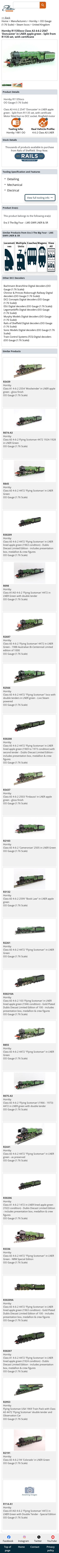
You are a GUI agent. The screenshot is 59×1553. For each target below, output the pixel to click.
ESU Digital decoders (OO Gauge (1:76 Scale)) (28, 306)
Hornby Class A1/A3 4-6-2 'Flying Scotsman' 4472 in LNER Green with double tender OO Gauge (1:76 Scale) (27, 592)
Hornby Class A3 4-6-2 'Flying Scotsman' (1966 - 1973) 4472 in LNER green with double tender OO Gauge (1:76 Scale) (28, 1102)
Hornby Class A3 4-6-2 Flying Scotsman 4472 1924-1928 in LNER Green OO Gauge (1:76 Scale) (29, 439)
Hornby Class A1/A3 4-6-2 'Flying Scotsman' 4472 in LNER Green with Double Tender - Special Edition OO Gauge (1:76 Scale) (29, 1510)
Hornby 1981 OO (15, 127)
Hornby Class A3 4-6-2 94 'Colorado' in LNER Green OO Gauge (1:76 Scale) (26, 1458)
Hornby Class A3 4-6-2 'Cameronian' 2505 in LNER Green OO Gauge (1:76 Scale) (29, 846)
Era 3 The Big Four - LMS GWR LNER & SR (26, 222)
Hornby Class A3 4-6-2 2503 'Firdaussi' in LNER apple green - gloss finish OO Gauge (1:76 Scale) (27, 796)
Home (21, 1546)
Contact (34, 1546)
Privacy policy (51, 1548)
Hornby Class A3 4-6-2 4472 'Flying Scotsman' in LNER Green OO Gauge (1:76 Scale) (28, 490)
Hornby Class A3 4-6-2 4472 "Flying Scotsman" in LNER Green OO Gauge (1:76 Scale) (28, 949)
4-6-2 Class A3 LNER (43, 127)
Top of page (7, 1548)
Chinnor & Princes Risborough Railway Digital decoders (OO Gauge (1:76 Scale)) (28, 294)
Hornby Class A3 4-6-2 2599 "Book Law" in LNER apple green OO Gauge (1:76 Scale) (28, 898)
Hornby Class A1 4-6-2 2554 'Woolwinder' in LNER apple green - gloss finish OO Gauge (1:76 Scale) (29, 388)
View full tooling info (40, 197)
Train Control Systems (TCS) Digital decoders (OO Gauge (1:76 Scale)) (27, 338)
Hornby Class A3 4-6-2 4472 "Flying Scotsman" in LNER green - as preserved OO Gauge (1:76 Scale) (28, 1153)
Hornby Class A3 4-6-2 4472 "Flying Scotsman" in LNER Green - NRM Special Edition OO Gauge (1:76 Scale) (28, 1255)
